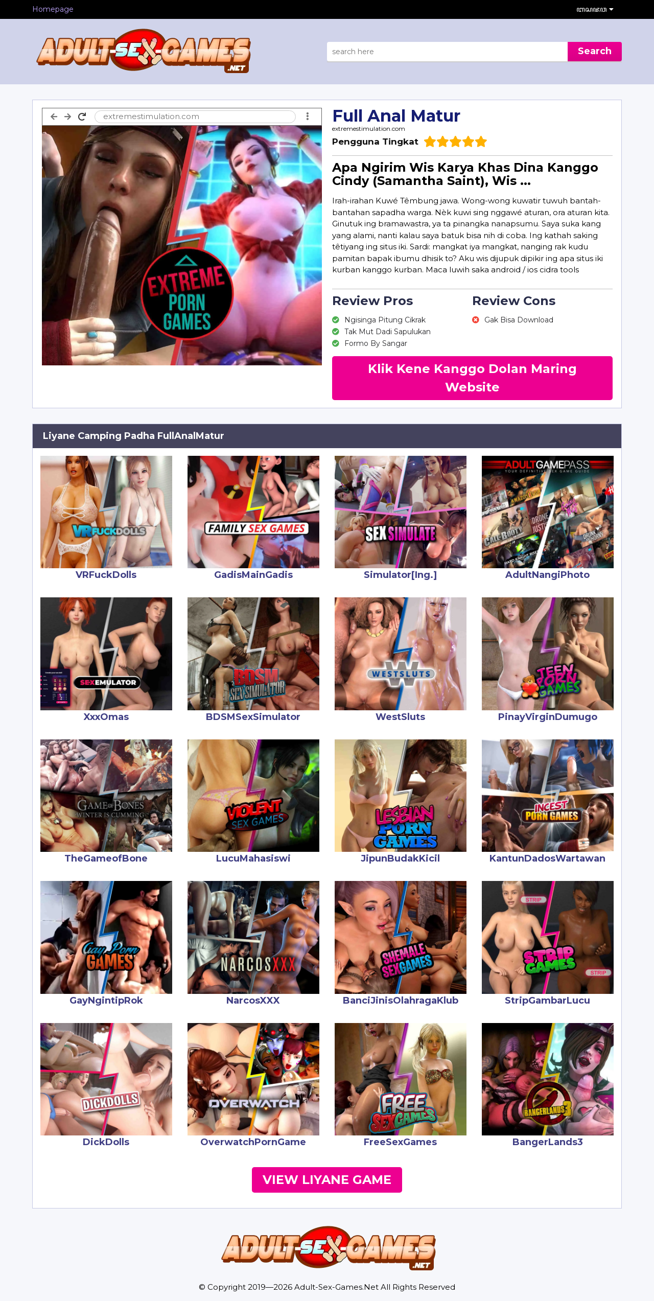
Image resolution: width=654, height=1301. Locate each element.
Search (595, 51)
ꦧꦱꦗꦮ (595, 9)
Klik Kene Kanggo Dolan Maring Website (472, 377)
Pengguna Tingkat (375, 141)
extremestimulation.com (368, 128)
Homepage (53, 9)
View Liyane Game (327, 1179)
